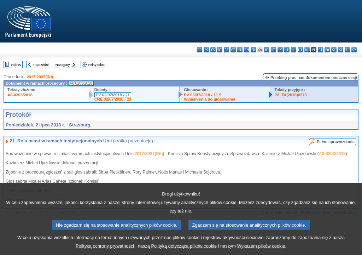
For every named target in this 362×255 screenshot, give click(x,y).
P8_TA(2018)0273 (290, 95)
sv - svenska (354, 49)
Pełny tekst (96, 65)
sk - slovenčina (334, 49)
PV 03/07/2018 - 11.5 (202, 95)
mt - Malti (300, 49)
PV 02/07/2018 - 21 (113, 95)
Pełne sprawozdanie (336, 142)
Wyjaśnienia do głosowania (209, 99)
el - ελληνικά (240, 49)
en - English (246, 49)
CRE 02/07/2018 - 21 (113, 99)
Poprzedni (40, 65)
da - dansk (219, 49)
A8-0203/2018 (20, 95)
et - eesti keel (233, 49)
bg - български (199, 49)
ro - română (327, 49)
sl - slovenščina (340, 49)
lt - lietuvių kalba (287, 49)
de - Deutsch (226, 49)
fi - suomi (347, 49)
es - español (206, 49)
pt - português (320, 49)
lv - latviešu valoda (280, 49)
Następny (63, 65)
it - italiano (273, 49)
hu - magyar (293, 49)
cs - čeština (213, 49)
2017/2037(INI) (40, 77)
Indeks (16, 65)
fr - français (253, 49)
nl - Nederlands (307, 49)
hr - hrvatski (266, 49)
